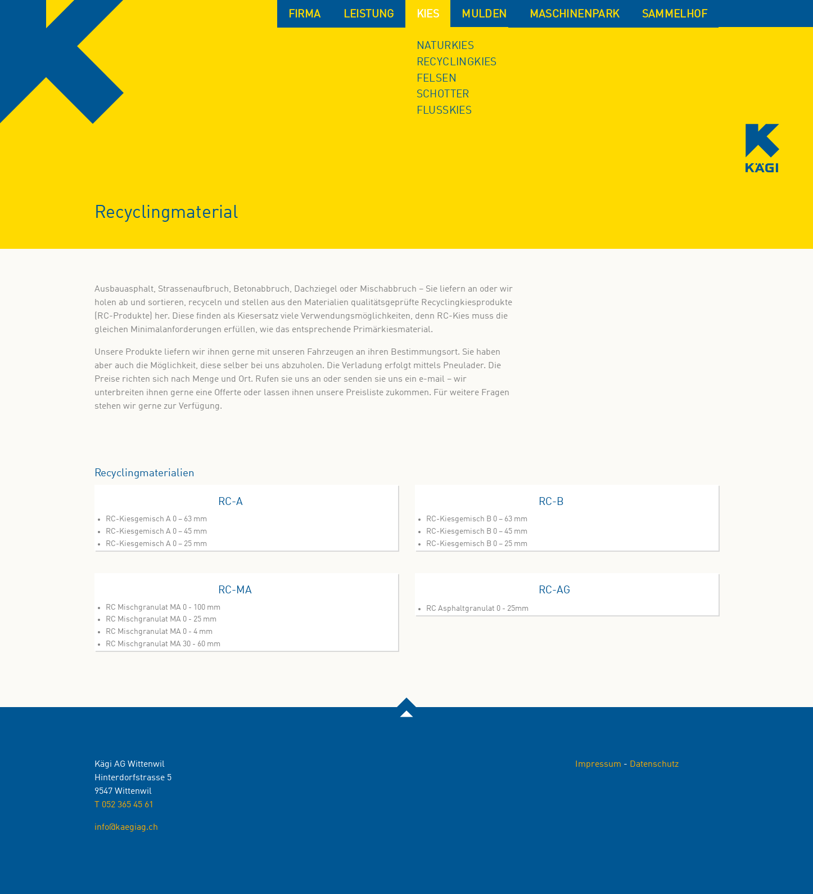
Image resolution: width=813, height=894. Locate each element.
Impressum (598, 764)
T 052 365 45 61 (123, 805)
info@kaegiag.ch (126, 827)
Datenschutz (654, 764)
